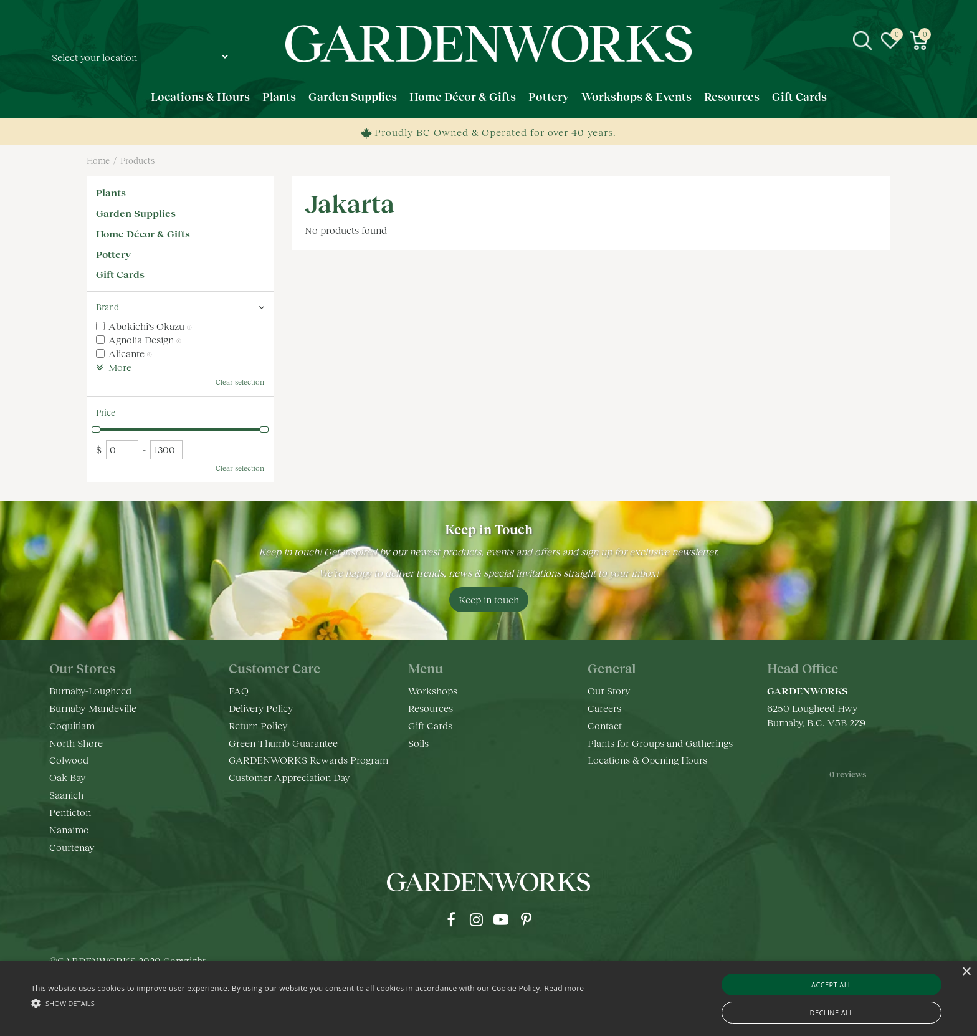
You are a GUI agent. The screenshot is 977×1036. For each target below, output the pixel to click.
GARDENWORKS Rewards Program (308, 759)
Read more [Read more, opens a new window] (564, 988)
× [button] (966, 972)
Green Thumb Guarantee (283, 743)
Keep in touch (489, 599)
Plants (111, 192)
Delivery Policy (261, 708)
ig (476, 919)
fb (451, 919)
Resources (430, 708)
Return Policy (258, 725)
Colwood (68, 759)
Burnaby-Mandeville (92, 708)
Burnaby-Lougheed (90, 690)
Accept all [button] (831, 984)
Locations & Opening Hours (647, 759)
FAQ (239, 690)
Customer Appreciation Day (289, 777)
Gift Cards (120, 274)
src (862, 40)
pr (526, 919)
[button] (307, 1003)
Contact (605, 725)
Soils (418, 743)
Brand (107, 307)
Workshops (432, 690)
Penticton (70, 812)
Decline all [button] (832, 1012)
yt (501, 919)
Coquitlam (72, 725)
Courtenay (71, 847)
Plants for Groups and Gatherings (660, 743)
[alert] (488, 998)
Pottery (113, 254)
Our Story (609, 690)
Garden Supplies (136, 213)
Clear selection (240, 381)
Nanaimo (69, 829)
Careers (604, 708)
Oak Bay (67, 777)
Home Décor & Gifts (143, 233)
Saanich (66, 794)
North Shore (76, 743)
